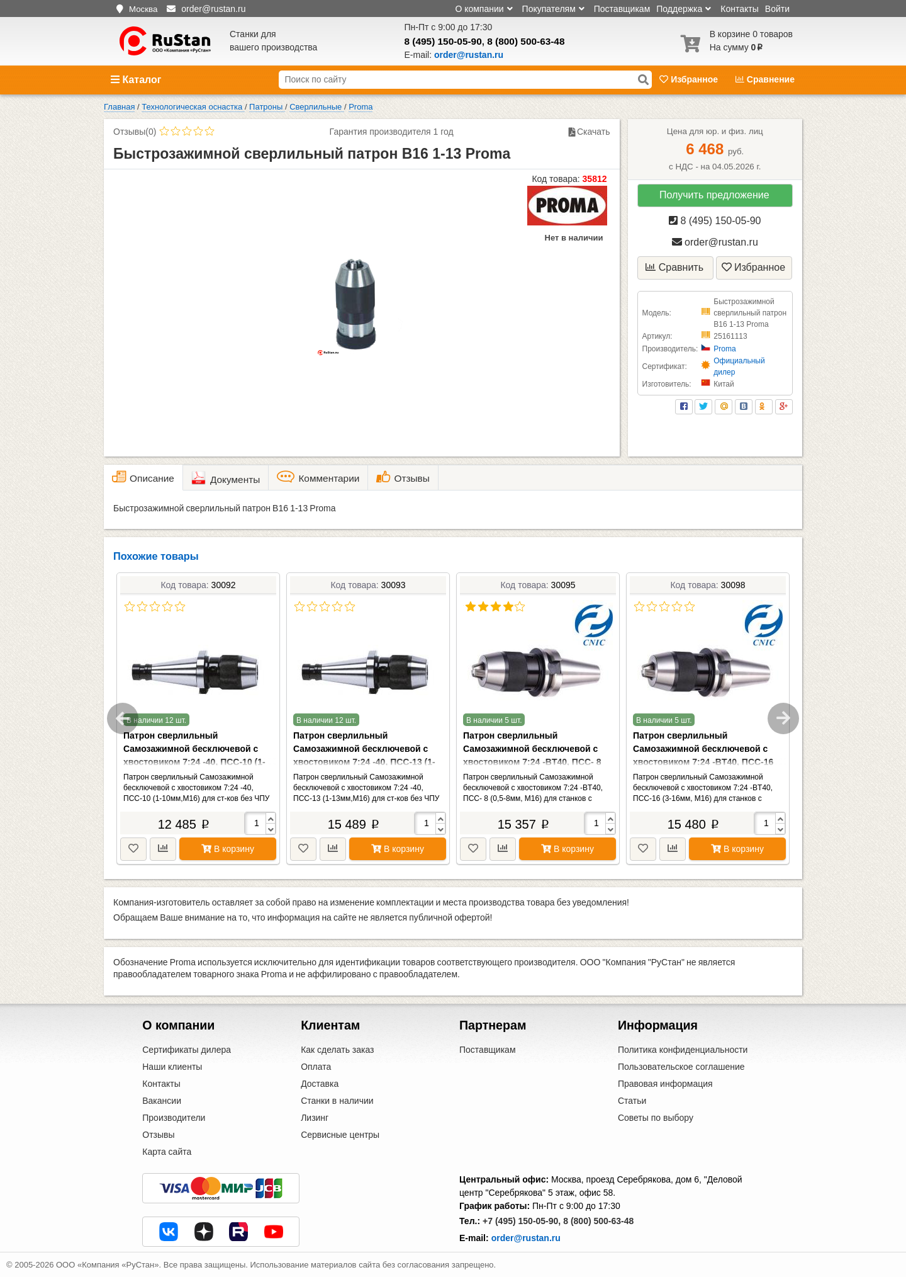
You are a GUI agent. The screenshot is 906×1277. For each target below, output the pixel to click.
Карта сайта (166, 1152)
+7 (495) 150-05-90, (522, 1221)
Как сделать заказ (337, 1050)
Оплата (316, 1067)
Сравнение (765, 79)
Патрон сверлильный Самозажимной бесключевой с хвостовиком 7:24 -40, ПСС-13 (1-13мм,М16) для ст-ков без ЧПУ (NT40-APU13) (364, 761)
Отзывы (158, 1135)
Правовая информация (665, 1084)
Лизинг (314, 1118)
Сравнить (674, 267)
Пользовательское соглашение (681, 1067)
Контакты (739, 9)
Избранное (689, 79)
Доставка (319, 1084)
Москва (143, 9)
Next (783, 718)
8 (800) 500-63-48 (525, 41)
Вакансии (161, 1101)
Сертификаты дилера (186, 1050)
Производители (173, 1118)
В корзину (227, 849)
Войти (777, 9)
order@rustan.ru (715, 242)
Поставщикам (622, 9)
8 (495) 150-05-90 (443, 41)
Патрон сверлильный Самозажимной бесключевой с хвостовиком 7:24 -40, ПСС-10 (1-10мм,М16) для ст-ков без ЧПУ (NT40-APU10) (194, 761)
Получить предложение (714, 195)
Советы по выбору (655, 1118)
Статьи (632, 1101)
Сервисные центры (340, 1135)
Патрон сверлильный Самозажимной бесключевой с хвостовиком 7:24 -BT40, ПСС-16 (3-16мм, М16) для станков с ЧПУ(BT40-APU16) (703, 761)
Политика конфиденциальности (683, 1050)
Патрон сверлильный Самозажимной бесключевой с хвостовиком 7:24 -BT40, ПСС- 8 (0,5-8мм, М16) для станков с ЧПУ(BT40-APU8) (532, 761)
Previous (122, 718)
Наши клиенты (172, 1067)
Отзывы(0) (134, 132)
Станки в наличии (337, 1101)
